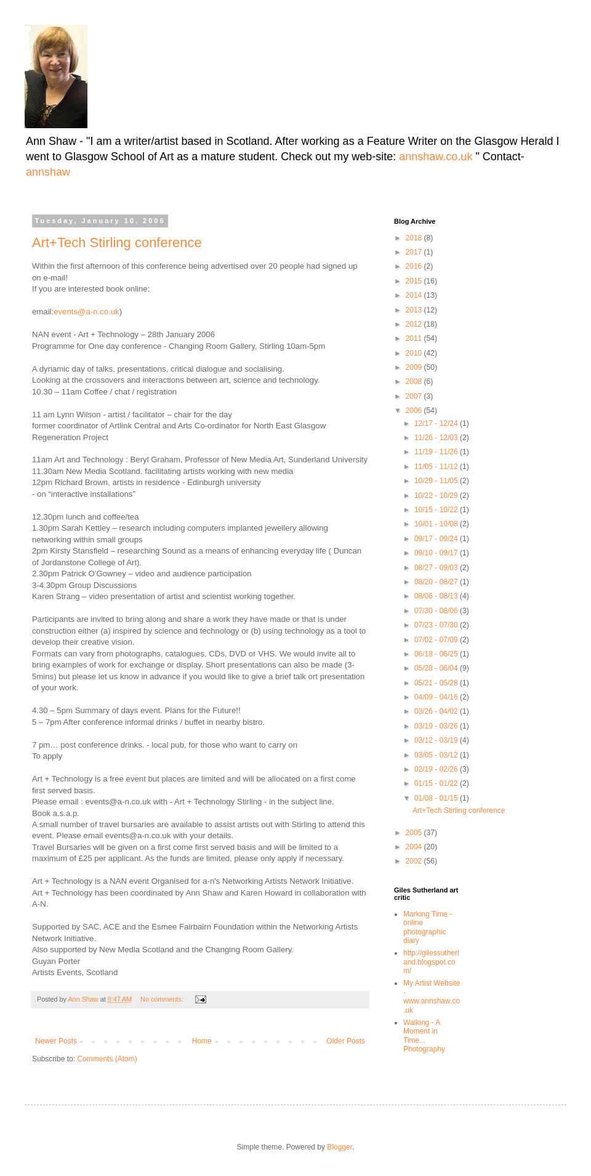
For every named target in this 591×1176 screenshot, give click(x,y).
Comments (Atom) (107, 1059)
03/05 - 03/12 (437, 755)
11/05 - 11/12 (437, 466)
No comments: (162, 999)
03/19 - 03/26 (437, 726)
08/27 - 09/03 (437, 567)
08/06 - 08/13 (437, 596)
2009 (415, 367)
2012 (415, 324)
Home (202, 1041)
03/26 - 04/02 (437, 711)
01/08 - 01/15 (437, 798)
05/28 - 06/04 (437, 668)
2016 (415, 266)
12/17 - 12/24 (437, 423)
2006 (415, 410)
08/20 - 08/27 (437, 582)
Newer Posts (56, 1041)
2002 (415, 861)
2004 (415, 847)
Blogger (339, 1147)
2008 (415, 381)
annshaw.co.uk (437, 156)
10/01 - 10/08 (437, 524)
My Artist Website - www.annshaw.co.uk (431, 996)
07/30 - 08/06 (437, 610)
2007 (415, 396)
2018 (415, 238)
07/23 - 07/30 (437, 625)
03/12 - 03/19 (437, 740)
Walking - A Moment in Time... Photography (424, 1035)
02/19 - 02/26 (437, 769)
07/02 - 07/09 (437, 639)
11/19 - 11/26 (437, 451)
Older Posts (345, 1041)
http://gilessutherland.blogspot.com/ (431, 962)
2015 (415, 281)
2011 (415, 338)
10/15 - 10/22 (437, 509)
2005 (415, 832)
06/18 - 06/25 (437, 654)
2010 (415, 353)
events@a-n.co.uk (86, 311)
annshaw (48, 172)
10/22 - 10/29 (437, 495)
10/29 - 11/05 (437, 480)
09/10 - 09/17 (437, 553)
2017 (415, 252)
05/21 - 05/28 (437, 683)
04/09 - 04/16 (437, 697)
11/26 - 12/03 (437, 437)
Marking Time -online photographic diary (427, 927)
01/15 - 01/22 (437, 783)
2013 (415, 310)
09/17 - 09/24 (437, 538)
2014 (415, 295)
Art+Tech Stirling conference (117, 242)
